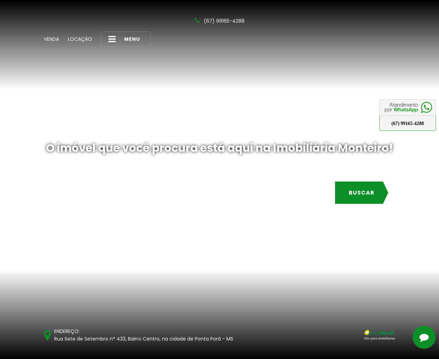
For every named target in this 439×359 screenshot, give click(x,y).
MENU (124, 39)
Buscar (362, 193)
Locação (80, 39)
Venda (51, 39)
